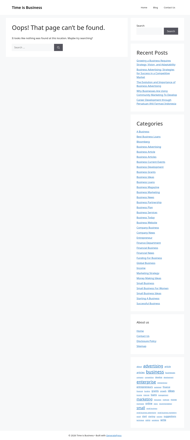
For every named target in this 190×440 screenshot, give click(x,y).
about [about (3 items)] (139, 366)
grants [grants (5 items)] (155, 391)
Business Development (150, 167)
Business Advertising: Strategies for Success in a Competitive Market (155, 73)
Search (141, 25)
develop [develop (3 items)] (158, 377)
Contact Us (169, 7)
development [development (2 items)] (168, 377)
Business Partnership (149, 202)
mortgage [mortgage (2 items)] (140, 404)
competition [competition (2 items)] (149, 377)
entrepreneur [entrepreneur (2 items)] (162, 383)
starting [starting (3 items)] (151, 416)
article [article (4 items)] (167, 366)
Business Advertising (149, 146)
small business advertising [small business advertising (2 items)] (146, 413)
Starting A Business (148, 298)
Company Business (148, 227)
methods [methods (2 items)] (166, 400)
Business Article (146, 151)
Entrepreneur (144, 237)
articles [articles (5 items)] (141, 372)
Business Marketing (148, 192)
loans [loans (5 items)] (154, 394)
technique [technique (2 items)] (140, 420)
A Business (143, 131)
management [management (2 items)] (163, 395)
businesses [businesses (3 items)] (170, 372)
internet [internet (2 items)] (146, 395)
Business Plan (145, 207)
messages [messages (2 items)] (157, 400)
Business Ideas (145, 177)
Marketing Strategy (148, 273)
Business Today (146, 217)
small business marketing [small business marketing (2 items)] (166, 413)
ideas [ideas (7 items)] (171, 391)
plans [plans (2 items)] (156, 404)
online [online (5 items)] (148, 403)
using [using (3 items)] (147, 420)
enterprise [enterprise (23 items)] (146, 382)
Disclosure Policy (146, 341)
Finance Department (149, 242)
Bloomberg (143, 141)
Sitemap (141, 346)
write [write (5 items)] (163, 420)
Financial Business (147, 248)
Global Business (146, 263)
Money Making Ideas (149, 278)
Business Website (147, 222)
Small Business (145, 283)
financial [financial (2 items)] (140, 391)
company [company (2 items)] (140, 377)
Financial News (145, 253)
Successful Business (148, 303)
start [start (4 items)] (144, 416)
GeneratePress (113, 435)
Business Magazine (148, 187)
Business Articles (146, 157)
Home (144, 7)
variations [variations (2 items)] (155, 420)
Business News (145, 197)
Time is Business (27, 7)
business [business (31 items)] (155, 372)
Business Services (147, 212)
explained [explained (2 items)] (157, 387)
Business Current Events (151, 162)
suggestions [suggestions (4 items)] (170, 416)
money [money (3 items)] (174, 399)
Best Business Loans (149, 136)
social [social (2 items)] (139, 416)
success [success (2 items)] (159, 416)
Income (141, 268)
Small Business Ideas (149, 293)
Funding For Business (149, 258)
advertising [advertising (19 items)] (153, 365)
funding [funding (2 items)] (147, 391)
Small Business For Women (152, 288)
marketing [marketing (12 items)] (144, 399)
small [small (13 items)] (141, 408)
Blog (155, 7)
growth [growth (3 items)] (163, 391)
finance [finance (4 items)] (166, 386)
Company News (146, 232)
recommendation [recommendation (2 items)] (165, 404)
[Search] (58, 47)
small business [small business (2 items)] (151, 408)
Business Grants (146, 172)
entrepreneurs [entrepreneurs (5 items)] (145, 387)
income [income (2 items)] (139, 395)
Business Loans (146, 182)
